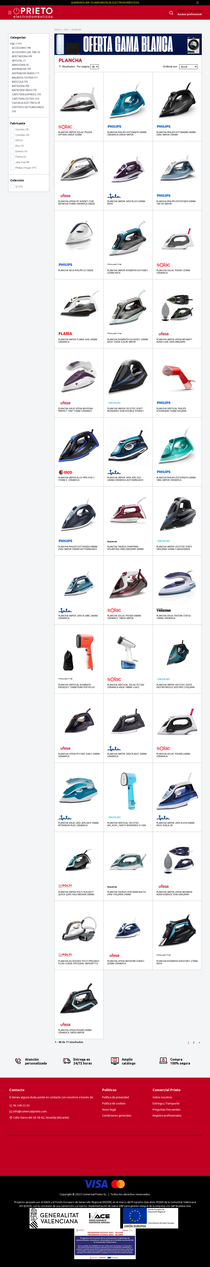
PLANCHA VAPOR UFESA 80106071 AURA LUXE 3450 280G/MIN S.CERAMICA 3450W (174, 340)
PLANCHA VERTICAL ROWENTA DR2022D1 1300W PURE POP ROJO (76, 686)
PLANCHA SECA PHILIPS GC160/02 (75, 270)
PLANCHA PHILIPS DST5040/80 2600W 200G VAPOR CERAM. (176, 133)
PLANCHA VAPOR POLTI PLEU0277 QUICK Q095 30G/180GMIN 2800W (76, 893)
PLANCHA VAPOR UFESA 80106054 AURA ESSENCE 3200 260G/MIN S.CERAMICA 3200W (174, 893)
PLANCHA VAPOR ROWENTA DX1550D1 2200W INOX (127, 271)
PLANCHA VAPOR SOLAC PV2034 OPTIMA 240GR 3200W (75, 133)
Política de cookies (114, 1103)
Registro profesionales (167, 1115)
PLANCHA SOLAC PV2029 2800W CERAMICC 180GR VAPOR (124, 616)
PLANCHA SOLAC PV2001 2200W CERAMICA (173, 271)
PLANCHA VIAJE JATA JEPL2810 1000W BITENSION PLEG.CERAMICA (78, 824)
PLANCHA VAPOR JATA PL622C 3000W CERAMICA (127, 755)
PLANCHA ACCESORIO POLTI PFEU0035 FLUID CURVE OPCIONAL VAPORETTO (78, 962)
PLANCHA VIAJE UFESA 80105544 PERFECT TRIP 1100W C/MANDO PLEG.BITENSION (75, 409)
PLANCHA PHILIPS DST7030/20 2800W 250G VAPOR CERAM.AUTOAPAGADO (77, 547)
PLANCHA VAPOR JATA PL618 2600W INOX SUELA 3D (175, 824)
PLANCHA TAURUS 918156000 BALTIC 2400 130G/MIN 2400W (126, 893)
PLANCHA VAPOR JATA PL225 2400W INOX (126, 202)
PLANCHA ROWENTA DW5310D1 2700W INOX (177, 962)
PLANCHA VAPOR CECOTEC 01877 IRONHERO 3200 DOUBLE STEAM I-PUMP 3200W (125, 409)
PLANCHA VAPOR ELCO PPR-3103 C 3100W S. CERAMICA (76, 478)
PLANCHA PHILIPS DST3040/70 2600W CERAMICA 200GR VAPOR (126, 133)
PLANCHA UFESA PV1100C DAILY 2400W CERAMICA (79, 755)
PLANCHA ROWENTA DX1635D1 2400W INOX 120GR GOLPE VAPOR (127, 340)
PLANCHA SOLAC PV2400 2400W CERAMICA (173, 755)
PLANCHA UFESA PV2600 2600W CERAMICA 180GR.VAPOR (74, 1031)
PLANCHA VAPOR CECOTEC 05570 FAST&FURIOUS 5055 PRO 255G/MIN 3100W (175, 686)
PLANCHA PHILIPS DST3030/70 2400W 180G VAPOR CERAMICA (176, 478)
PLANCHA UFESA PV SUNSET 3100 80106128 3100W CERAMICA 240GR (76, 202)
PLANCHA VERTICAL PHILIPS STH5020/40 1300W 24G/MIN (171, 409)
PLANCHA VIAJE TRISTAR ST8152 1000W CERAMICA (173, 616)
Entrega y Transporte (166, 1103)
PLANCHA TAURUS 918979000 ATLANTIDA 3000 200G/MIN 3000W (125, 547)
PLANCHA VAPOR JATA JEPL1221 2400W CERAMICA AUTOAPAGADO (125, 478)
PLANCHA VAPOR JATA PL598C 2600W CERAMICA (78, 616)
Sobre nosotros (162, 1097)
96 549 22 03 (21, 1105)
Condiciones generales (116, 1115)
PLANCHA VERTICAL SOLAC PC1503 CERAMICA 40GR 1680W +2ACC (125, 686)
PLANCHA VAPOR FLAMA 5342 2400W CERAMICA (77, 340)
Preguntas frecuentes (166, 1109)
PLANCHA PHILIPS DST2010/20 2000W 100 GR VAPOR (176, 202)
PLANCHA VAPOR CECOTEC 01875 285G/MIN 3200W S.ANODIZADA (174, 547)
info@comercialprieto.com (30, 1111)
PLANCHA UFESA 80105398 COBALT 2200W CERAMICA (125, 962)
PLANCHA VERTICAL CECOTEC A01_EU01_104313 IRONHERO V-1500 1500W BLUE (126, 824)
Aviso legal (109, 1109)
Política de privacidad (115, 1097)
